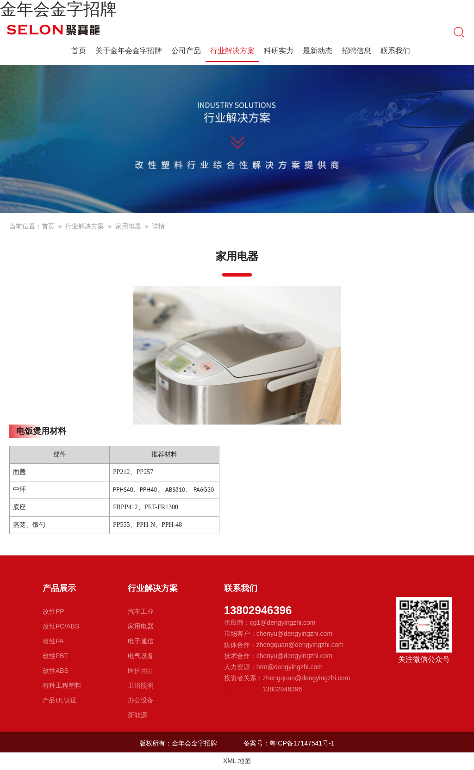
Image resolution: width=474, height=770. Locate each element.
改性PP (53, 611)
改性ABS (56, 670)
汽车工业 (141, 611)
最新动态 (317, 51)
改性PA (53, 641)
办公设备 (141, 700)
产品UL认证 (60, 700)
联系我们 (395, 51)
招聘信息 (356, 51)
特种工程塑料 (62, 685)
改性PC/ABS (61, 626)
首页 (78, 51)
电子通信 (141, 641)
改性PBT (55, 655)
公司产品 (186, 51)
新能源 (137, 715)
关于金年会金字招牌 (128, 51)
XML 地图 (237, 760)
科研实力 (278, 51)
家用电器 (128, 226)
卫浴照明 (141, 685)
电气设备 (141, 655)
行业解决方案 (232, 51)
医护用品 (141, 670)
